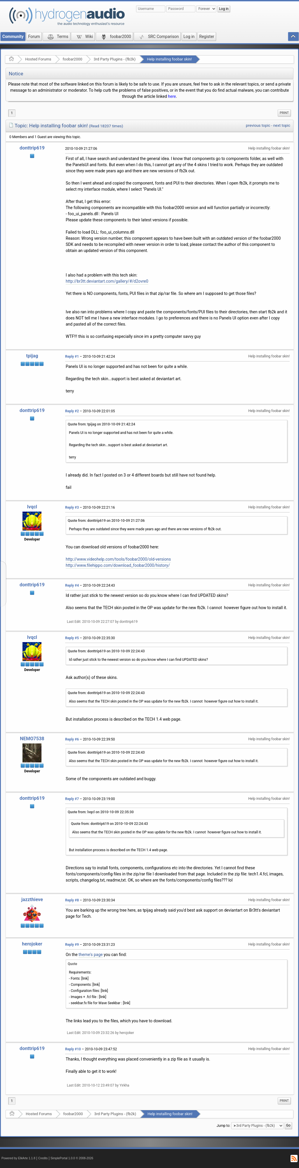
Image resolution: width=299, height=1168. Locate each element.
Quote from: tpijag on (101, 424)
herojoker (32, 944)
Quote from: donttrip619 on (106, 521)
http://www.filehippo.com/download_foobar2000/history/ (118, 565)
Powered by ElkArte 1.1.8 (18, 1158)
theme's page (91, 954)
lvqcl (32, 507)
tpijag (32, 356)
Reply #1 (72, 356)
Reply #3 (72, 507)
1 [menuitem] (12, 113)
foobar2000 (72, 59)
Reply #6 (72, 739)
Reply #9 (72, 945)
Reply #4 (72, 585)
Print (284, 113)
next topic (281, 125)
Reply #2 (72, 411)
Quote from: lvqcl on (101, 812)
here (172, 96)
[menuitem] (284, 113)
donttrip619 (32, 148)
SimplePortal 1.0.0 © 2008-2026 (72, 1158)
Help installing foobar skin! (169, 59)
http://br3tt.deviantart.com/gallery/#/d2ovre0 (107, 281)
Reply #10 (73, 1049)
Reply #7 (72, 799)
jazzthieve (32, 899)
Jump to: (223, 1126)
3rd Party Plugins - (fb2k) (114, 59)
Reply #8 (72, 900)
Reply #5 (72, 638)
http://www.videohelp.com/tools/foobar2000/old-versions (118, 559)
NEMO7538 (32, 738)
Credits (43, 1158)
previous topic (258, 125)
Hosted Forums (38, 59)
